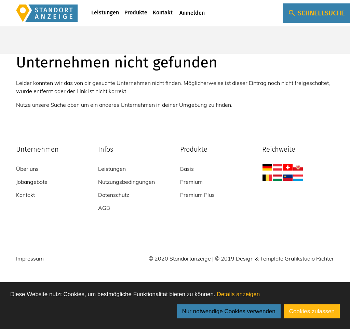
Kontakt (163, 12)
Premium (191, 181)
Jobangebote (32, 181)
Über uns (27, 168)
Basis (187, 168)
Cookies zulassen (312, 311)
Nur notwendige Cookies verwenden (228, 311)
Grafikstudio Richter (309, 258)
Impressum (30, 258)
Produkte (135, 12)
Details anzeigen (238, 294)
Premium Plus (197, 194)
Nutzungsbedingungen (126, 181)
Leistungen (105, 12)
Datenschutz (113, 194)
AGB (104, 207)
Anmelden (191, 13)
